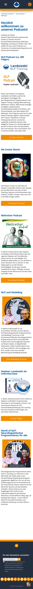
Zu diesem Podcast (16, 203)
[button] (6, 4)
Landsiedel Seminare (7, 13)
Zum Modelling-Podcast (16, 359)
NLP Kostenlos (20, 13)
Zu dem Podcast (16, 137)
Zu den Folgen (16, 418)
